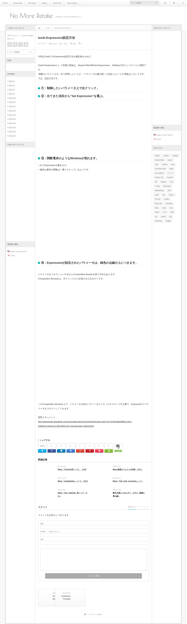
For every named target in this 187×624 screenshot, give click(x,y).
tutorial (163, 216)
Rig (170, 216)
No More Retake (31, 16)
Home (5, 3)
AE (156, 182)
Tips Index (29, 3)
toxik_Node (167, 186)
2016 (12, 119)
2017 (12, 115)
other (60, 43)
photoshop (158, 221)
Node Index (16, 3)
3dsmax (164, 164)
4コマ (165, 212)
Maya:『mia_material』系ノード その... (72, 497)
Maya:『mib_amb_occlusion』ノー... (128, 482)
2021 (12, 98)
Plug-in (171, 195)
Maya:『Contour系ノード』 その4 (72, 469)
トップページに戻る (94, 615)
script (164, 208)
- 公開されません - (50, 535)
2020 (12, 102)
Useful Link (52, 3)
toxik (65, 43)
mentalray (169, 203)
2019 (12, 106)
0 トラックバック (137, 510)
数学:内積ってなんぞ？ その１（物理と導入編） (129, 497)
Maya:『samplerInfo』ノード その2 (73, 482)
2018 (12, 110)
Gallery (41, 3)
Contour (166, 155)
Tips (163, 195)
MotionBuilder (159, 190)
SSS (169, 190)
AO (156, 216)
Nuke (156, 208)
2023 (12, 89)
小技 (171, 182)
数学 (172, 212)
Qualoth (175, 155)
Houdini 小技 (159, 177)
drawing (163, 182)
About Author (66, 3)
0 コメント (115, 510)
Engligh (168, 221)
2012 (12, 136)
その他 (157, 186)
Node (157, 195)
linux (171, 208)
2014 (12, 127)
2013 (12, 131)
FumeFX (170, 177)
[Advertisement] (20, 194)
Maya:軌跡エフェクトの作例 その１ (127, 469)
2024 (12, 85)
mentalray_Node (160, 169)
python (170, 160)
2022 (12, 94)
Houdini (166, 199)
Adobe (157, 212)
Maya (171, 169)
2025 (12, 81)
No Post (54, 43)
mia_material (159, 173)
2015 (12, 123)
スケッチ (170, 173)
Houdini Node (159, 160)
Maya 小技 (158, 203)
